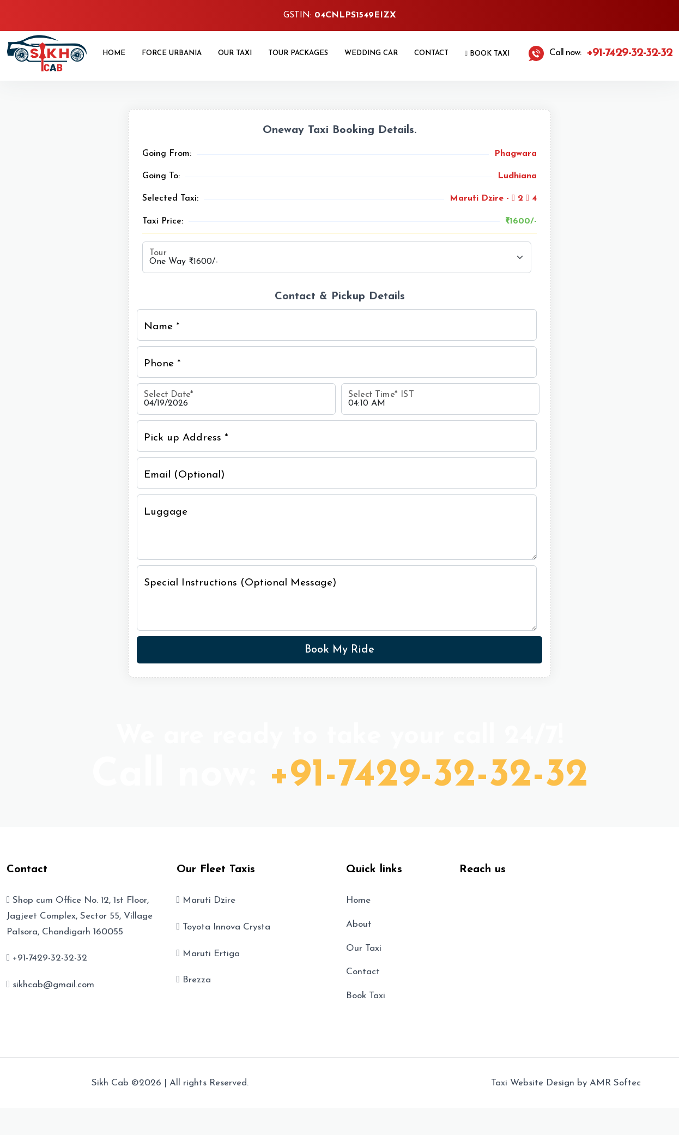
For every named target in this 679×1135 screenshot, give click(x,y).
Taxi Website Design (532, 1083)
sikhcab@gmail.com (53, 984)
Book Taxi (487, 53)
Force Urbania (172, 53)
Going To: (161, 176)
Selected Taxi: (170, 198)
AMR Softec (615, 1083)
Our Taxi (235, 53)
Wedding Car (371, 53)
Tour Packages (298, 53)
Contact (431, 53)
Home (113, 53)
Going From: (166, 153)
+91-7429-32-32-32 (429, 775)
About (359, 924)
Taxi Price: (162, 221)
